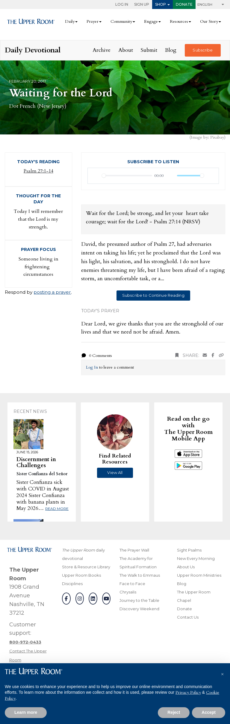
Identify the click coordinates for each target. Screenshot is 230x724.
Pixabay (217, 137)
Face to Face (132, 583)
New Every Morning (196, 558)
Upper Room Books (81, 575)
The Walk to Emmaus (139, 575)
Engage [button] (151, 21)
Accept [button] (209, 712)
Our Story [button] (209, 21)
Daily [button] (70, 21)
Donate (184, 4)
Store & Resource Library (86, 566)
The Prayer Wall (134, 550)
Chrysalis (127, 592)
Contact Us (188, 617)
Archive (102, 50)
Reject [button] (173, 712)
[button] (222, 673)
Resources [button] (179, 21)
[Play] (95, 176)
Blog (170, 50)
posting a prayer (52, 292)
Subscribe (203, 50)
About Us (186, 566)
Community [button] (121, 21)
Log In (121, 4)
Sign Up (141, 4)
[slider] (127, 175)
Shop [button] (160, 4)
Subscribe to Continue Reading (153, 295)
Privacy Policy (188, 692)
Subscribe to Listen (153, 161)
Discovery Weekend (139, 608)
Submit (149, 50)
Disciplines (72, 583)
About (125, 50)
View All (114, 472)
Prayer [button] (93, 21)
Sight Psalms (189, 550)
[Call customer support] (25, 642)
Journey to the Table (139, 600)
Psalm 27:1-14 (38, 171)
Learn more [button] (25, 712)
